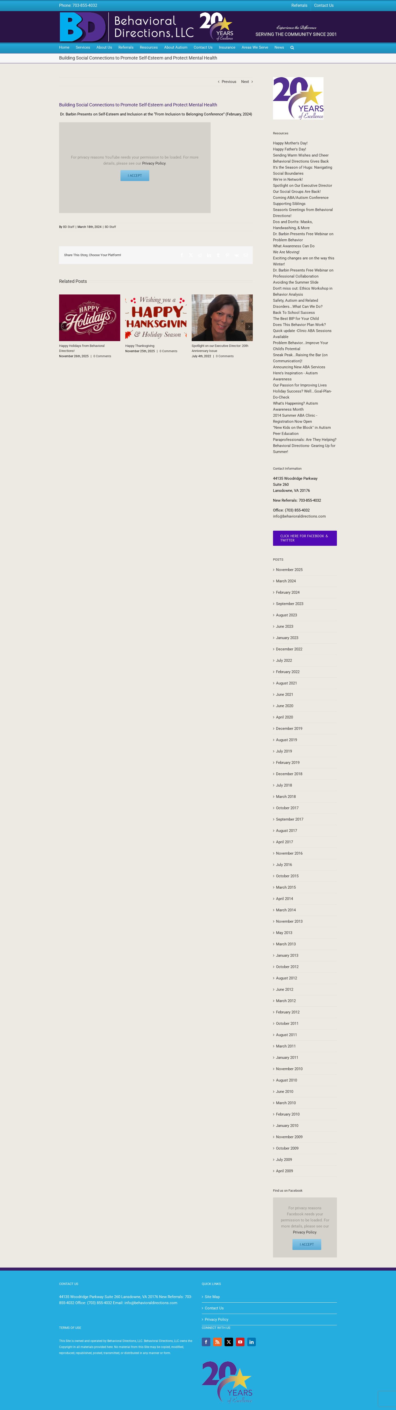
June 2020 (284, 706)
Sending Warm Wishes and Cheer (301, 155)
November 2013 (289, 921)
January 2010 (287, 1125)
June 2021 (284, 694)
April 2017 (284, 842)
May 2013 (284, 933)
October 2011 (287, 1023)
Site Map (212, 1297)
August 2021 (286, 683)
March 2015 (286, 887)
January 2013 (287, 955)
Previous (229, 81)
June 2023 (284, 626)
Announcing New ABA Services (299, 367)
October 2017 (287, 808)
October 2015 (287, 876)
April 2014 (284, 898)
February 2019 (288, 762)
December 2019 (289, 728)
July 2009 (284, 1159)
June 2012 (284, 989)
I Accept (135, 175)
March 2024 (286, 581)
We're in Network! (288, 179)
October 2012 (287, 967)
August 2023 (286, 615)
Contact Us (214, 1308)
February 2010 (288, 1114)
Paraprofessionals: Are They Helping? (304, 439)
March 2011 (286, 1046)
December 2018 (289, 774)
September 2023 (289, 604)
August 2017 (286, 830)
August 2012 (286, 978)
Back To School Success (294, 312)
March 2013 (286, 944)
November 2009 (289, 1137)
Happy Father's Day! (289, 149)
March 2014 (286, 910)
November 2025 (289, 569)
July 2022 (284, 660)
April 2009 (284, 1171)
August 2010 (286, 1080)
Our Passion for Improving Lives (300, 385)
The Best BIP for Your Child (296, 318)
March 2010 (286, 1103)
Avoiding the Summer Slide (295, 282)
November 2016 (289, 853)
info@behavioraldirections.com (299, 516)
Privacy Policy (153, 163)
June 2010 (284, 1091)
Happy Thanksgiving (139, 346)
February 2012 (288, 1012)
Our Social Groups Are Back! (297, 191)
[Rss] (217, 1342)
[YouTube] (240, 1342)
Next (245, 81)
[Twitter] (229, 1342)
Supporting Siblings (289, 203)
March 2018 (286, 796)
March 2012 (286, 1001)
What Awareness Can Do (294, 246)
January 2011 (287, 1057)
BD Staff (68, 227)
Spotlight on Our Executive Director (302, 185)
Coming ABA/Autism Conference (301, 197)
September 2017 (289, 819)
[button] (292, 48)
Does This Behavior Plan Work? (299, 324)
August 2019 (286, 740)
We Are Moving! (286, 252)
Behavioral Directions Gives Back (301, 161)
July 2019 (284, 751)
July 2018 (284, 785)
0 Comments (102, 356)
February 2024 (288, 592)
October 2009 (287, 1148)
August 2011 (286, 1035)
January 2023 (287, 638)
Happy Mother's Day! (290, 143)
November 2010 (289, 1069)
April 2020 (284, 717)
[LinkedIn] (251, 1342)
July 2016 (284, 864)
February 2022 (288, 672)
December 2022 (289, 649)
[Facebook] (206, 1342)
